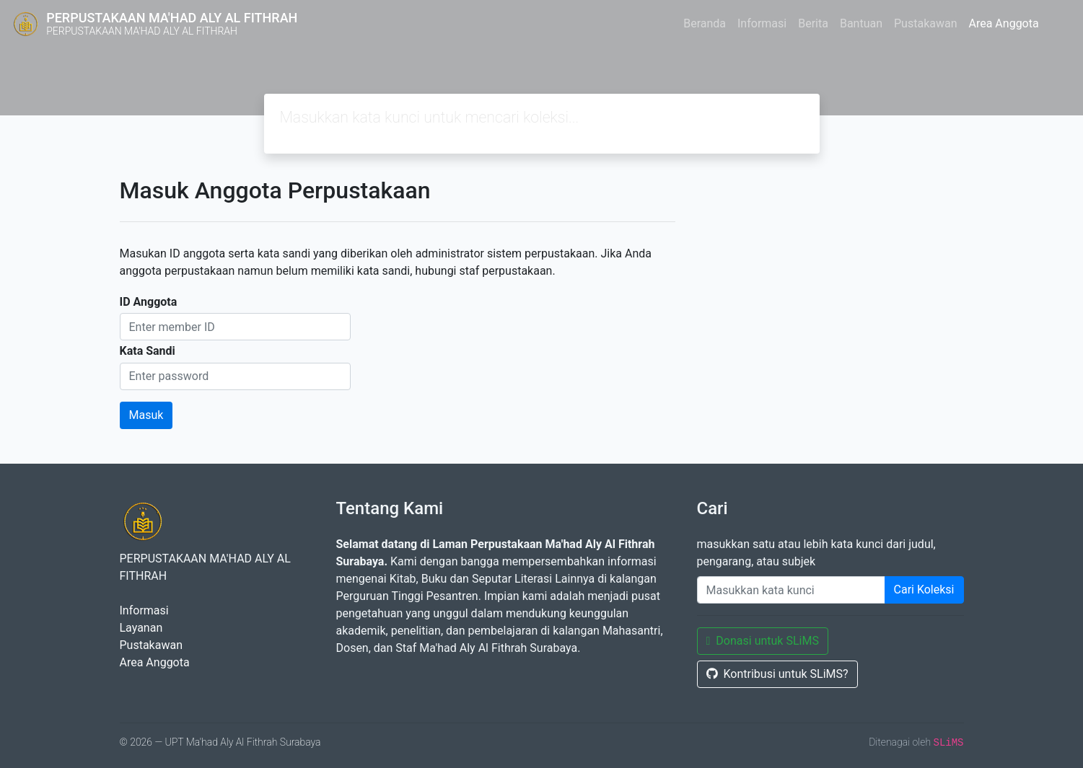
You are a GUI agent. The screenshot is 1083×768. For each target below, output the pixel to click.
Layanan (141, 628)
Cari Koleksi (924, 589)
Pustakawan (925, 23)
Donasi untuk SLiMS (762, 641)
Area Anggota (1004, 23)
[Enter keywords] (791, 590)
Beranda (704, 23)
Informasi (761, 23)
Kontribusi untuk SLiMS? (777, 674)
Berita (813, 23)
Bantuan (861, 23)
